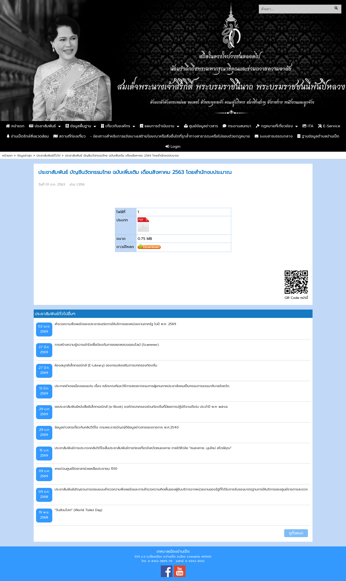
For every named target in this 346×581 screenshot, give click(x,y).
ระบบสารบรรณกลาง (274, 136)
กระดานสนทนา (237, 126)
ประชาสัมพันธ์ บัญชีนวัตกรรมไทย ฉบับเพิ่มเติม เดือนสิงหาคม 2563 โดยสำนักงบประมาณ (122, 155)
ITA (308, 126)
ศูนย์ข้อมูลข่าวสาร (201, 126)
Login (173, 146)
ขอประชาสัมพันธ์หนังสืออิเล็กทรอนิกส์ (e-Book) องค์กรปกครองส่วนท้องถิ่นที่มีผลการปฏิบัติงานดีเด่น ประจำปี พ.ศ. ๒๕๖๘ (141, 406)
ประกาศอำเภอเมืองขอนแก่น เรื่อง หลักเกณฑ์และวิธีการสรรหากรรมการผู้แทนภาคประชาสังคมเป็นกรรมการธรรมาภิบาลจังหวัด (142, 385)
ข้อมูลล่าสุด (24, 155)
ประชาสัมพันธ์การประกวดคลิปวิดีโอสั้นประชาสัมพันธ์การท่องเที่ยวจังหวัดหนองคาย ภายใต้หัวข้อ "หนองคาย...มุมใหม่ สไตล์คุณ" (143, 447)
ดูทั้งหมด (296, 533)
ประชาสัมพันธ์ (42, 126)
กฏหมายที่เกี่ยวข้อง (274, 126)
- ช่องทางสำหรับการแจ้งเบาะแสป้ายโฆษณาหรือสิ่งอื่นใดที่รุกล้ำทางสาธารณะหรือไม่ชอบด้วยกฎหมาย (170, 136)
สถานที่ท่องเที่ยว (69, 136)
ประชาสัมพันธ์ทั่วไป (48, 155)
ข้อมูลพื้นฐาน (78, 126)
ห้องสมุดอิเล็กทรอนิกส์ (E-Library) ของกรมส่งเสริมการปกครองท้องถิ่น (106, 365)
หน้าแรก (15, 126)
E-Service (329, 126)
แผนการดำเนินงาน (157, 126)
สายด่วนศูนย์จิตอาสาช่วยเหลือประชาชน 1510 (86, 468)
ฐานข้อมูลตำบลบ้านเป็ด (318, 136)
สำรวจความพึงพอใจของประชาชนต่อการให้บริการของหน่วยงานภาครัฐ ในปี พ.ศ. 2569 (115, 323)
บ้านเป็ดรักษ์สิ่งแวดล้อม (28, 136)
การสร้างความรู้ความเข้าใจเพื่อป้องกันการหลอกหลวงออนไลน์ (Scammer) (107, 344)
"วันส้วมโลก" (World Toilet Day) (78, 509)
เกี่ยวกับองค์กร (115, 126)
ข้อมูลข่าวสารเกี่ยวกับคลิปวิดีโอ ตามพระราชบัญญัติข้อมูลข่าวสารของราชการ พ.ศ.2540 (117, 427)
